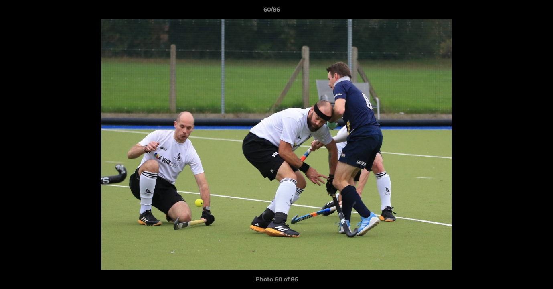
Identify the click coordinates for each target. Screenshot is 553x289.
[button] (519, 11)
